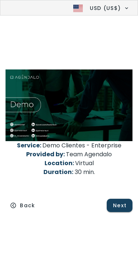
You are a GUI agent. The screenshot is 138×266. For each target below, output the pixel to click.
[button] (100, 8)
